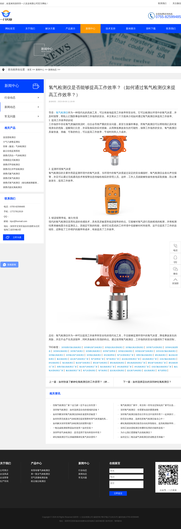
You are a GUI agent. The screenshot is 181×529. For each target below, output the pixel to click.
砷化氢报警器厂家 (124, 367)
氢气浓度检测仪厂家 (125, 355)
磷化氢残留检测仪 (117, 363)
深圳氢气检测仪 (76, 351)
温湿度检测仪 (9, 137)
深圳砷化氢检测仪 (60, 351)
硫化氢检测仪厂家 (149, 359)
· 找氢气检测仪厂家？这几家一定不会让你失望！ (73, 405)
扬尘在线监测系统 (11, 151)
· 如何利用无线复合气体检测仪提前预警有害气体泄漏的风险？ (79, 419)
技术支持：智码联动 (113, 521)
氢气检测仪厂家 (112, 359)
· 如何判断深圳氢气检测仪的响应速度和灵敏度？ (73, 414)
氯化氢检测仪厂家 (107, 367)
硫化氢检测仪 (149, 370)
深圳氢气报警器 (109, 351)
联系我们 (162, 3)
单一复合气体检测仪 (40, 474)
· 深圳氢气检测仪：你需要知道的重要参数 (138, 410)
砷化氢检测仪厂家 (141, 367)
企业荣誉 (4, 477)
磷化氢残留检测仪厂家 (136, 363)
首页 (29, 69)
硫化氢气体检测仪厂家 (79, 359)
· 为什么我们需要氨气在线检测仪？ (135, 432)
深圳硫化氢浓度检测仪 (114, 347)
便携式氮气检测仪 (11, 173)
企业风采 (4, 474)
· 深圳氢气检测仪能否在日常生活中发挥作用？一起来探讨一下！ (147, 414)
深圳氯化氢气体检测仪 (75, 355)
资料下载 (151, 28)
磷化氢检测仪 (160, 355)
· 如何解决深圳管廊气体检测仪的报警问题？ (71, 423)
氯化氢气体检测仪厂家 (88, 367)
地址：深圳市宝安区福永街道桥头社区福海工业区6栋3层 (82, 521)
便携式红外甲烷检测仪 (13, 169)
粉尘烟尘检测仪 (38, 481)
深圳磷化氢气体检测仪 (93, 347)
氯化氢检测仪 (67, 363)
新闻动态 (52, 69)
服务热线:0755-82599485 (128, 517)
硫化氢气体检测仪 (134, 370)
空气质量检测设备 (39, 477)
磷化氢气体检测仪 (100, 363)
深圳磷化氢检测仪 (93, 351)
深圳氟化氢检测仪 (56, 355)
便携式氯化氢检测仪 (144, 355)
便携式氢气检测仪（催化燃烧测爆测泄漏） (22, 182)
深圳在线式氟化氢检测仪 (166, 351)
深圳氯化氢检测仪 (94, 355)
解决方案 (50, 28)
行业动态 (10, 97)
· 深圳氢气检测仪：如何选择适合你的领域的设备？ (74, 410)
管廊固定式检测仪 (11, 160)
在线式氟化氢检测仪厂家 (161, 367)
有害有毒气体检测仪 (40, 470)
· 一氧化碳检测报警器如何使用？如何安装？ (71, 428)
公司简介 (4, 470)
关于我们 (30, 28)
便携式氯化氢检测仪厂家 (67, 367)
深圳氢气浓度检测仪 (154, 347)
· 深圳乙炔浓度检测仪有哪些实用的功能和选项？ (141, 428)
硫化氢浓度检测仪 (117, 370)
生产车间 (4, 481)
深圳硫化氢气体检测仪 (144, 351)
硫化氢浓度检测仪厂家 (131, 359)
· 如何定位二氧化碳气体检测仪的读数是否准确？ (141, 437)
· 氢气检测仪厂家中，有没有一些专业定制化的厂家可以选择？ (147, 405)
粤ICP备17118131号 (109, 517)
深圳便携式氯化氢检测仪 (71, 347)
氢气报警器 (162, 370)
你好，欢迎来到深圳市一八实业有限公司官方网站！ (24, 3)
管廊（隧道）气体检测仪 (14, 146)
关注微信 (177, 3)
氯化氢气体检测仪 (83, 363)
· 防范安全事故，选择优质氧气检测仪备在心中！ (141, 419)
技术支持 (110, 28)
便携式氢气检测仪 (11, 178)
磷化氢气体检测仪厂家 (157, 363)
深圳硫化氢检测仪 (125, 351)
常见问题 (10, 116)
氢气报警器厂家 (97, 359)
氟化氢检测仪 (62, 359)
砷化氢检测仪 (54, 363)
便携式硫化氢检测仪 (12, 187)
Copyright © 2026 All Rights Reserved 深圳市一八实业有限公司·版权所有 (71, 517)
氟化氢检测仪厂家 (73, 370)
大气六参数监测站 (11, 142)
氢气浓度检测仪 (89, 370)
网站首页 (10, 28)
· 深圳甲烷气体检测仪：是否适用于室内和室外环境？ (76, 432)
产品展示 (70, 28)
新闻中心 (90, 28)
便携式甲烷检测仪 (11, 164)
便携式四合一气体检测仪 (14, 155)
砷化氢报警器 (109, 355)
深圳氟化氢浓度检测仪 (134, 347)
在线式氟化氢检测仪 (168, 359)
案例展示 (131, 28)
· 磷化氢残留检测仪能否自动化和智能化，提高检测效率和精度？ (147, 423)
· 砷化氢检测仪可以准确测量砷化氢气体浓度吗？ (73, 437)
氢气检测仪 (62, 112)
